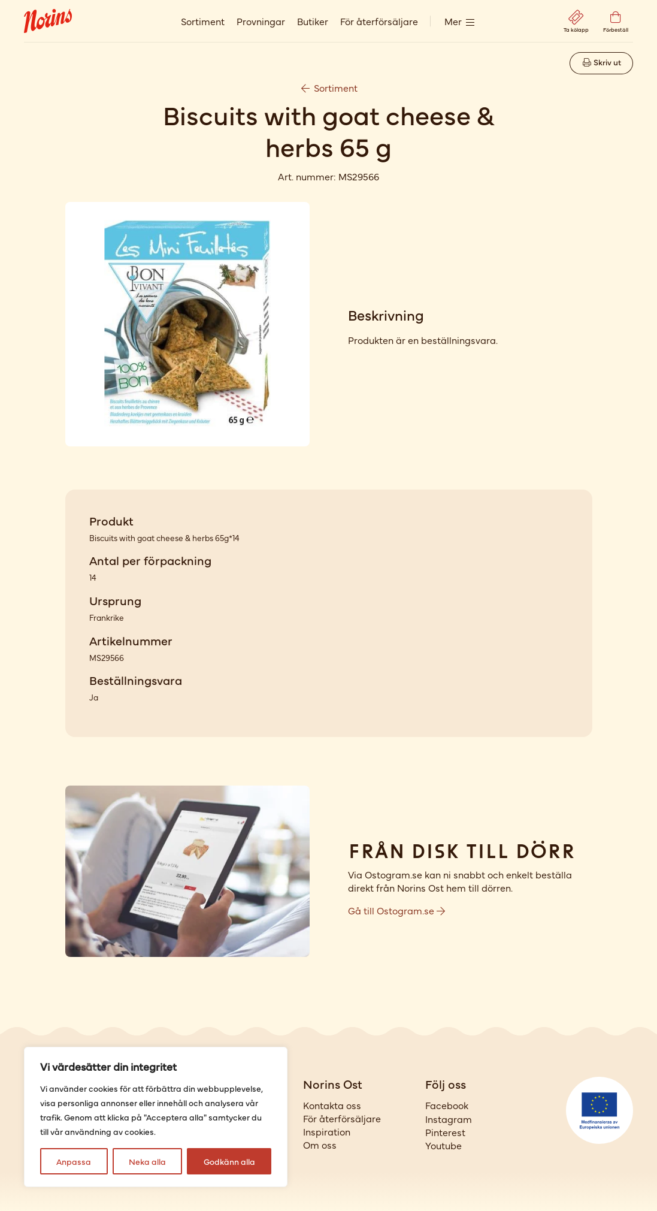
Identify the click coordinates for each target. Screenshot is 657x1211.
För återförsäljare (379, 21)
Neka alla (147, 1161)
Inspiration (326, 1131)
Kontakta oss (332, 1105)
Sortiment (203, 21)
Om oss (320, 1144)
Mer (453, 21)
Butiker (312, 21)
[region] (155, 1117)
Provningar (261, 21)
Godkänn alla (229, 1161)
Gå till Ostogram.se (396, 910)
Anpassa (73, 1161)
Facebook (446, 1105)
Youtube (443, 1145)
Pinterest (445, 1131)
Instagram (448, 1118)
